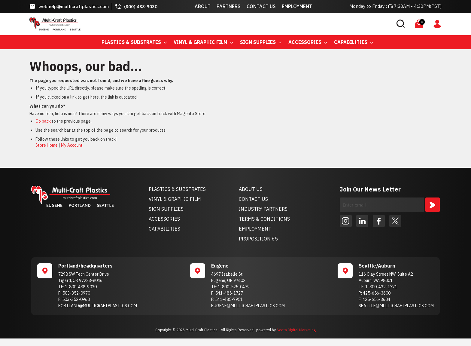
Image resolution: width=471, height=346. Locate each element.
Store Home (46, 145)
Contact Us (261, 6)
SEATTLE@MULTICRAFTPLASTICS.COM (396, 305)
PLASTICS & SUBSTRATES (177, 189)
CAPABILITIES (164, 229)
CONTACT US (253, 199)
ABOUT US (251, 189)
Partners (229, 6)
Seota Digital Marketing (296, 329)
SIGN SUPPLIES (166, 209)
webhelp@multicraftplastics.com (73, 6)
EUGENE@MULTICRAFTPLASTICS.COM (248, 305)
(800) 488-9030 (140, 6)
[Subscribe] (432, 204)
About (203, 6)
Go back (43, 121)
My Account (72, 145)
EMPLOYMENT (255, 229)
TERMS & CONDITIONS (264, 219)
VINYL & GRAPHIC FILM (175, 199)
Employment (297, 6)
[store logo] (55, 24)
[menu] (235, 42)
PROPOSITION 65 (258, 239)
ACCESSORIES (164, 219)
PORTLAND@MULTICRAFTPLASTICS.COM (97, 305)
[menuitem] (132, 42)
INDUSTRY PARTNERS (263, 209)
